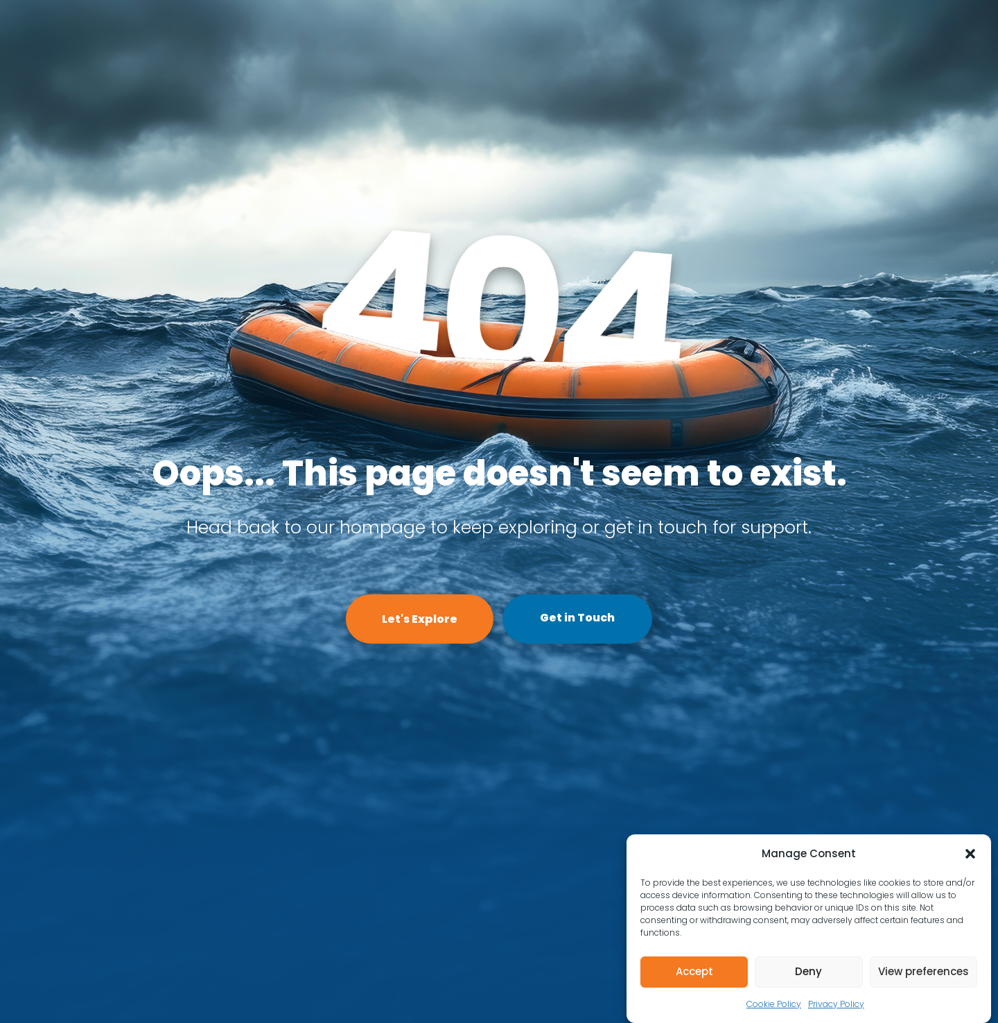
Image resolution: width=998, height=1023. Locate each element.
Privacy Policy (836, 1004)
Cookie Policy (773, 1004)
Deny (808, 971)
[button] (970, 854)
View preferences (923, 971)
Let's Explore (419, 619)
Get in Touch (577, 618)
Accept (694, 971)
